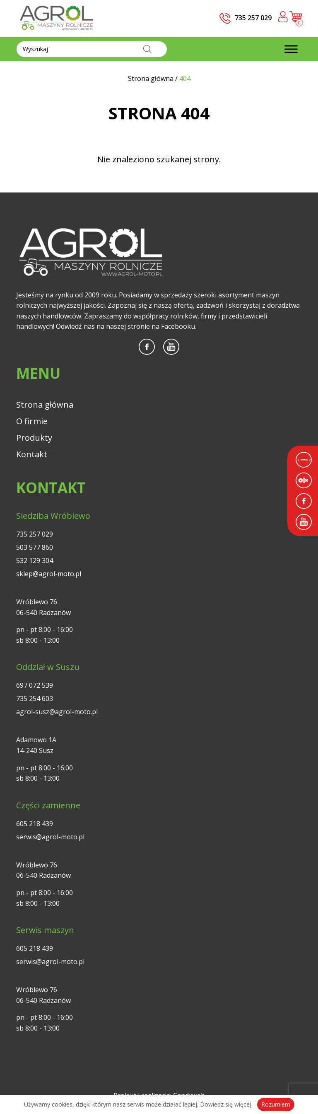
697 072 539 (34, 685)
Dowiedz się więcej (225, 1104)
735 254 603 (34, 698)
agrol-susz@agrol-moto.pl (57, 711)
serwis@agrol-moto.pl (50, 836)
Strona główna (44, 404)
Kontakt (31, 454)
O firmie (32, 421)
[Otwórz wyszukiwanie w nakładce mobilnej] (91, 49)
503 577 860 (34, 547)
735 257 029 (34, 534)
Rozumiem (275, 1104)
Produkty (34, 437)
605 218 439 (34, 823)
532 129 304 (34, 560)
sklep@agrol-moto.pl (48, 573)
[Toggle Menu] (291, 49)
